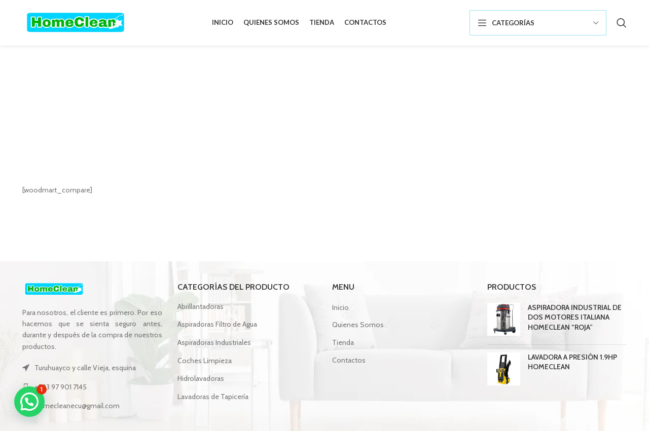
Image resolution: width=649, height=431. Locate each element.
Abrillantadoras (200, 306)
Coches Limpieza (204, 360)
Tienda (343, 342)
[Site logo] (75, 21)
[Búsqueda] (621, 23)
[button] (29, 401)
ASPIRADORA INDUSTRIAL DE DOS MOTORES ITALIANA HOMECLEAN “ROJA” (575, 317)
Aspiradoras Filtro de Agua (217, 324)
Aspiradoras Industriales (214, 342)
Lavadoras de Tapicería (212, 396)
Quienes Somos (358, 324)
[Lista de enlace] (92, 387)
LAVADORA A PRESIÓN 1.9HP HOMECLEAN (572, 362)
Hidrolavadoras (200, 378)
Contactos (349, 360)
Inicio (304, 128)
